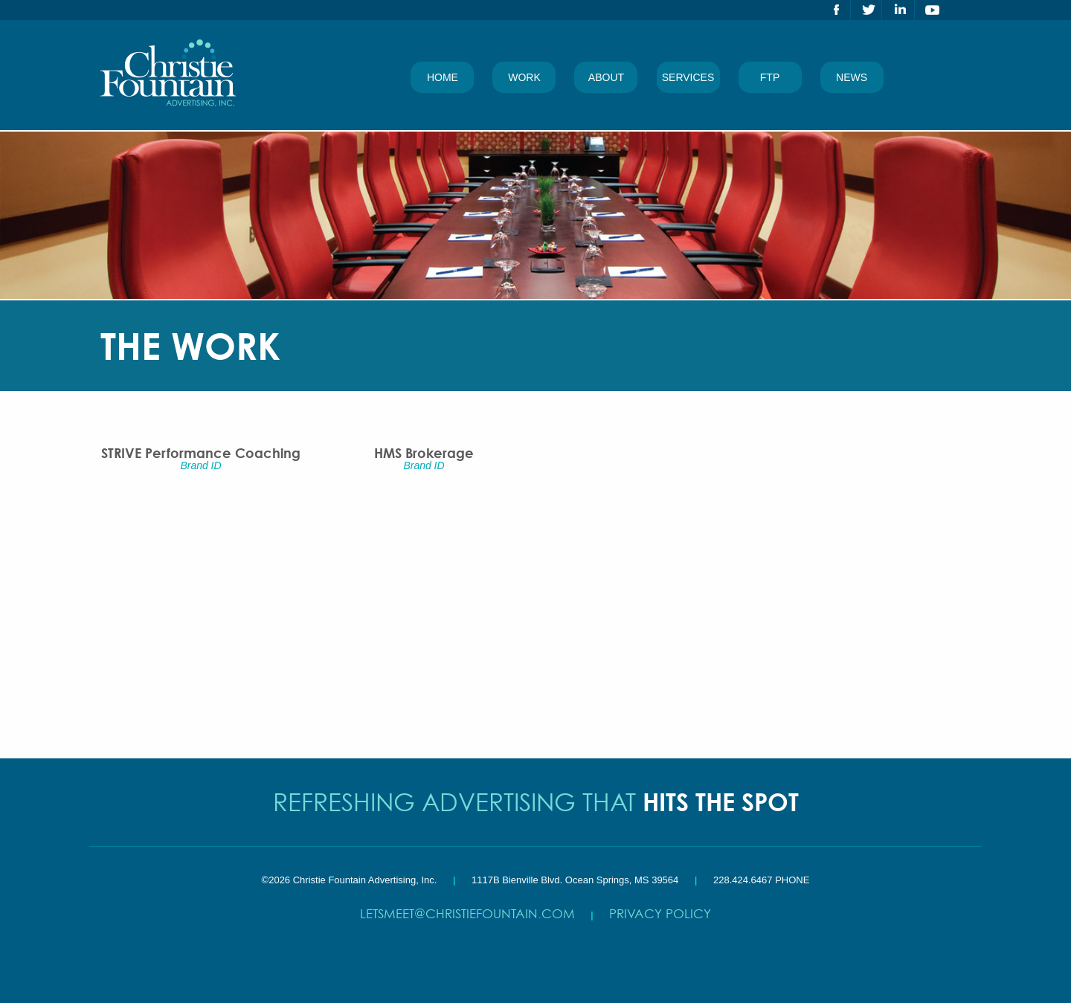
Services (688, 77)
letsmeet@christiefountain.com (467, 913)
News (851, 77)
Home (442, 77)
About (606, 77)
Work (524, 77)
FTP (769, 77)
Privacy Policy (660, 913)
